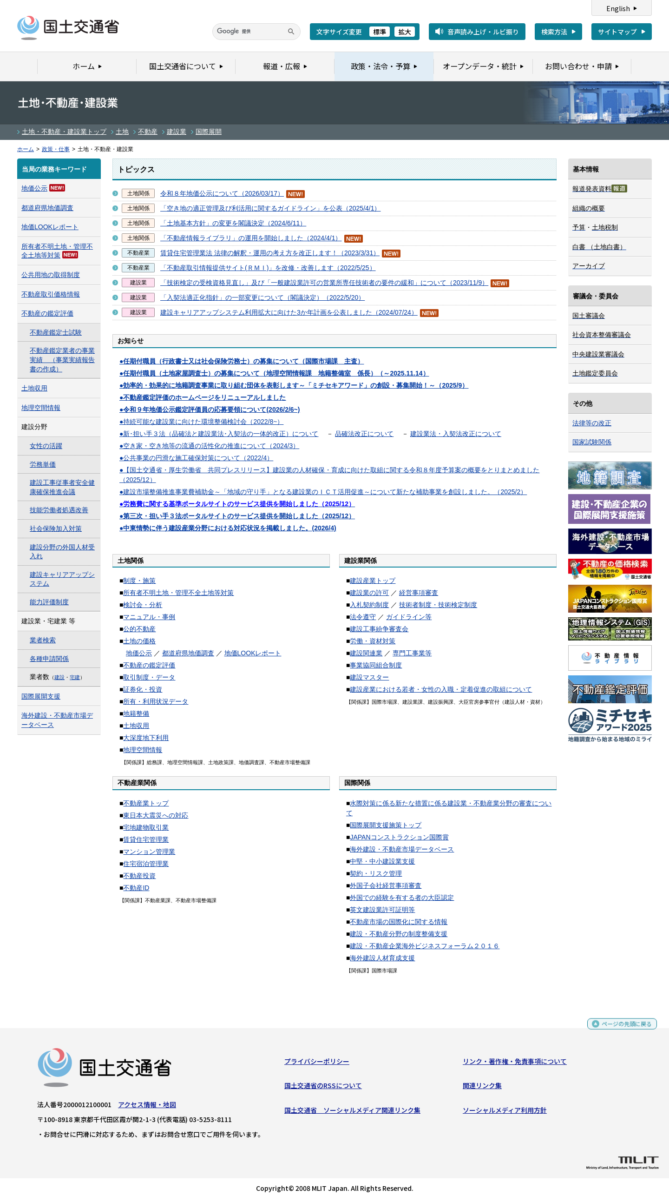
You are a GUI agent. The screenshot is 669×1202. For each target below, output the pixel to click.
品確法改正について (364, 433)
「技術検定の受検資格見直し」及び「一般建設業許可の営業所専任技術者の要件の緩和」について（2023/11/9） (324, 282)
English (618, 8)
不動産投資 (139, 875)
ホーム (25, 149)
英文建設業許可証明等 (382, 909)
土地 (122, 131)
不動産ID (136, 888)
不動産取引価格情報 (50, 294)
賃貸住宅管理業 (146, 839)
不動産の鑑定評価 (149, 665)
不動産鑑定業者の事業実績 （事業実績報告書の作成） (62, 359)
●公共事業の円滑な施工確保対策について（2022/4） (196, 458)
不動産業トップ (146, 803)
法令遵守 (363, 617)
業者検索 (43, 640)
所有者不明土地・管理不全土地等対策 (178, 592)
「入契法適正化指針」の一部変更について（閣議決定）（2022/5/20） (262, 297)
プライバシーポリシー (316, 1063)
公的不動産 (139, 629)
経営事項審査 (418, 592)
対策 (53, 255)
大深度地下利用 (146, 737)
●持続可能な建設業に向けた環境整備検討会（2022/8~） (201, 421)
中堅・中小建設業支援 (382, 861)
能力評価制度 (49, 602)
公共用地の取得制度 (50, 274)
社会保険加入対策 (56, 528)
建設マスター (369, 677)
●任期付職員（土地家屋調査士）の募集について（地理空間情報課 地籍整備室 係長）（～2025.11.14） (274, 373)
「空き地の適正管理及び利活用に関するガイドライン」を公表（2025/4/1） (270, 208)
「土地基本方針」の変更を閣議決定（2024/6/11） (233, 223)
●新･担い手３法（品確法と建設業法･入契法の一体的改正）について (218, 433)
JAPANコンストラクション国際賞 (399, 837)
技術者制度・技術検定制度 (438, 604)
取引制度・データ (149, 677)
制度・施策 (139, 580)
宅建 (75, 677)
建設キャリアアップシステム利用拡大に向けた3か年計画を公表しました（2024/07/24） (289, 312)
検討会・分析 (142, 604)
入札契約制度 (369, 604)
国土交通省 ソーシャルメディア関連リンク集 (352, 1112)
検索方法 (554, 31)
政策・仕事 (56, 149)
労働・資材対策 (372, 641)
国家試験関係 (591, 442)
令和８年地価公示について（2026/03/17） (222, 193)
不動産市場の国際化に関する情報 (398, 921)
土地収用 (136, 725)
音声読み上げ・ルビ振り (483, 31)
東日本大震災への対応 (155, 815)
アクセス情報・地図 (147, 1106)
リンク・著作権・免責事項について (515, 1063)
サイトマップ (617, 31)
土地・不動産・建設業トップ (64, 131)
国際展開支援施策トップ (385, 825)
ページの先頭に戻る (623, 1029)
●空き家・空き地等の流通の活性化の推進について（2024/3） (209, 445)
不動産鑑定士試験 (56, 332)
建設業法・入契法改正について (455, 433)
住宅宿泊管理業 (146, 863)
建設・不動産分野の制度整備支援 (398, 934)
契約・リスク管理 (376, 873)
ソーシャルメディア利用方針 (505, 1112)
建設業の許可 (369, 592)
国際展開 (209, 131)
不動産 (147, 131)
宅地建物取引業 (146, 827)
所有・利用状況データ (155, 701)
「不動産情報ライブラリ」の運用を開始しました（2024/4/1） (251, 238)
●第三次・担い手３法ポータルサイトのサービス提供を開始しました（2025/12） (237, 516)
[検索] (256, 31)
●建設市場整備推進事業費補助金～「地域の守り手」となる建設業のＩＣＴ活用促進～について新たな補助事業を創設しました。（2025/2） (323, 491)
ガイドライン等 (409, 617)
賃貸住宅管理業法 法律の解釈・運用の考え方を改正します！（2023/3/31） (270, 253)
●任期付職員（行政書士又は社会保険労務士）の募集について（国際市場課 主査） (241, 361)
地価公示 (139, 653)
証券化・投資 (142, 689)
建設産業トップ (372, 580)
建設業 (176, 131)
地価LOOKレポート (253, 653)
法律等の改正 (591, 423)
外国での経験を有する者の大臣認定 (402, 897)
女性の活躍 (46, 445)
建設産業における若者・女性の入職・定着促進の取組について (441, 689)
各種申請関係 (49, 658)
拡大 (404, 31)
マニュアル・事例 (149, 617)
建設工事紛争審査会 (379, 629)
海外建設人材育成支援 (382, 958)
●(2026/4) (227, 528)
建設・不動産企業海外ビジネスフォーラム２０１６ (424, 946)
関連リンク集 (482, 1087)
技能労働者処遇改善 (59, 510)
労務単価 (43, 464)
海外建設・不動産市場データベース (402, 849)
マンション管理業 (149, 851)
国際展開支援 (40, 696)
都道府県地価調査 (188, 653)
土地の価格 (139, 641)
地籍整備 (136, 713)
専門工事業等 (412, 653)
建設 (59, 677)
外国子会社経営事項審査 (385, 885)
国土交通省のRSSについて (323, 1087)
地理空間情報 (142, 749)
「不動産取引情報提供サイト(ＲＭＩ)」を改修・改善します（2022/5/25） (268, 267)
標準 (379, 31)
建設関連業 (366, 653)
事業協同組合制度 (376, 665)
